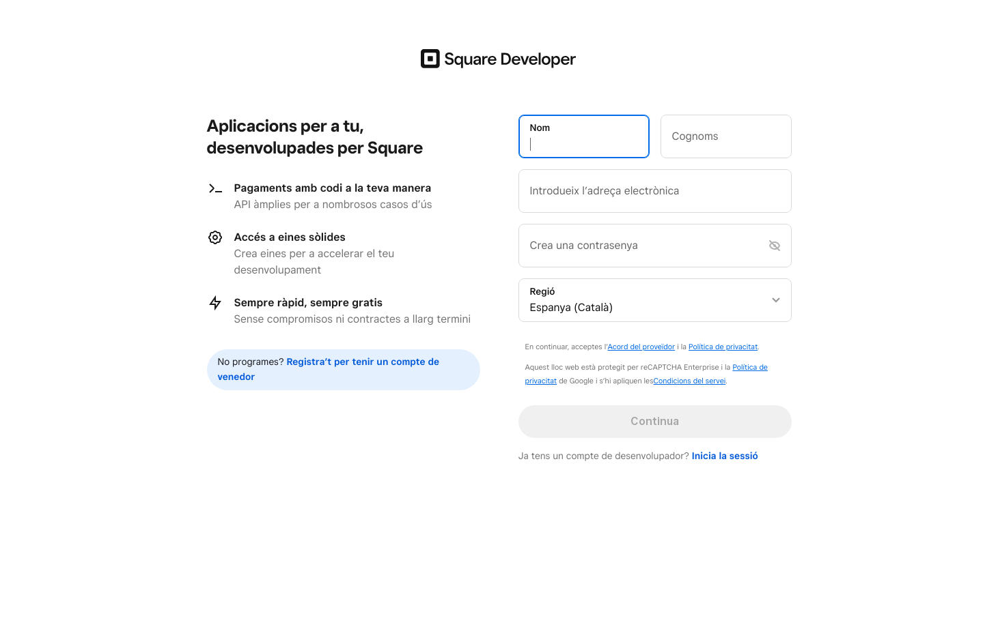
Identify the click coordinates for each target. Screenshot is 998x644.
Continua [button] (654, 421)
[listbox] (655, 300)
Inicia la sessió (725, 456)
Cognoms (695, 136)
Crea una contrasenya (584, 245)
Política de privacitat (723, 346)
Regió (542, 292)
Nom (540, 128)
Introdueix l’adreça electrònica (605, 190)
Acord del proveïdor (641, 346)
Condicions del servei (690, 380)
